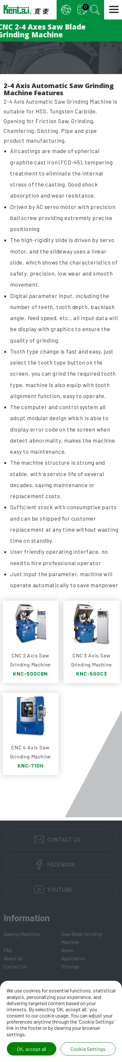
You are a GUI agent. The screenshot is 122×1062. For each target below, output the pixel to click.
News (67, 950)
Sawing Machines (22, 934)
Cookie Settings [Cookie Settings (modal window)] (88, 1049)
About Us (13, 958)
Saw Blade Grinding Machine (81, 938)
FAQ (8, 950)
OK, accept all (31, 1049)
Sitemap (70, 966)
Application (73, 958)
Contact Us (15, 966)
